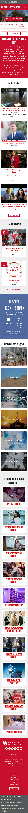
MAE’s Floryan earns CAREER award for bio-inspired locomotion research (14, 142)
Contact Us (14, 768)
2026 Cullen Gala (14, 280)
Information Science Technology (14, 682)
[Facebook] (6, 748)
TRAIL (14, 801)
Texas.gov (14, 799)
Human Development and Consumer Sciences (14, 630)
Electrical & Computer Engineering (14, 581)
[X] (9, 748)
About (14, 775)
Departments (14, 33)
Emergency (3, 799)
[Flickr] (12, 748)
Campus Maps (19, 798)
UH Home (4, 798)
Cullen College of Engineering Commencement (14, 250)
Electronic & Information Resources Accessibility (11, 807)
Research (7, 30)
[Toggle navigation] (25, 7)
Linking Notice (19, 802)
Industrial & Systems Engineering (14, 656)
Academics (14, 777)
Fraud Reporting (19, 801)
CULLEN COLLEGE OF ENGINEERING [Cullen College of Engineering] (10, 7)
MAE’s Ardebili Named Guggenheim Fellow (14, 171)
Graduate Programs (7, 24)
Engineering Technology (14, 605)
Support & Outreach (14, 783)
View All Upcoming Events (14, 290)
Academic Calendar (11, 798)
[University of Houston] (9, 2)
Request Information (14, 19)
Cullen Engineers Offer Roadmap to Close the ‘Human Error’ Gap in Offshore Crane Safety (14, 207)
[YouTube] (21, 748)
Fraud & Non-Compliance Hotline (8, 802)
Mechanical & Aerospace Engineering (14, 708)
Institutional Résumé (5, 805)
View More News (14, 215)
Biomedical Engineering (14, 504)
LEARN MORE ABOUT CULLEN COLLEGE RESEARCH (14, 332)
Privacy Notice (4, 804)
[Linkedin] (18, 748)
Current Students (14, 779)
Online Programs (21, 30)
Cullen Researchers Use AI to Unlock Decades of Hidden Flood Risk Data (14, 109)
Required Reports (14, 805)
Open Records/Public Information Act (16, 804)
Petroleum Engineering (14, 732)
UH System (9, 799)
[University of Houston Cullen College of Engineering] (14, 743)
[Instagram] (15, 748)
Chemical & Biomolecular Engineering (14, 529)
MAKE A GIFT (14, 788)
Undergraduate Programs (20, 25)
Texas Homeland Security (6, 801)
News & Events (14, 784)
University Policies (5, 811)
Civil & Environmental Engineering (14, 555)
